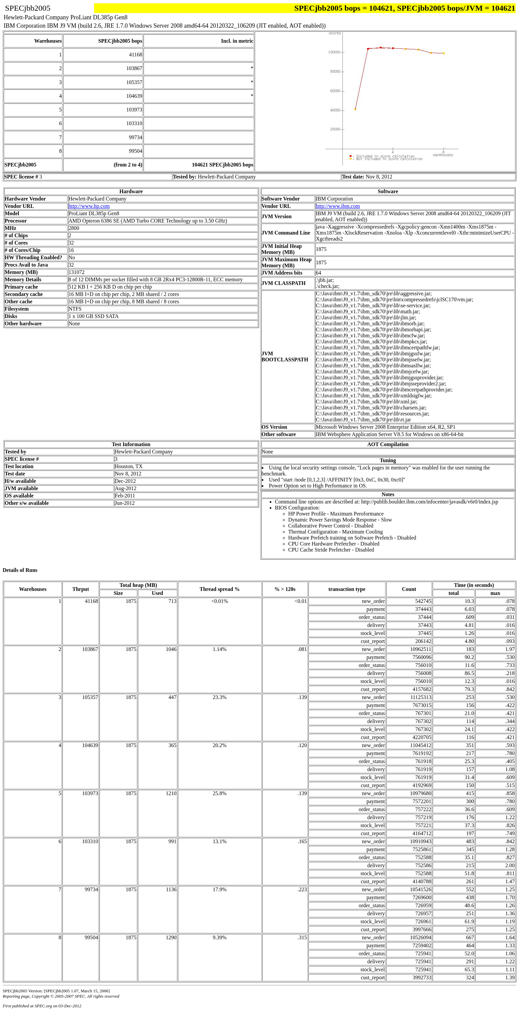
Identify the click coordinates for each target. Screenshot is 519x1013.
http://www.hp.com (88, 206)
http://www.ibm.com (338, 206)
